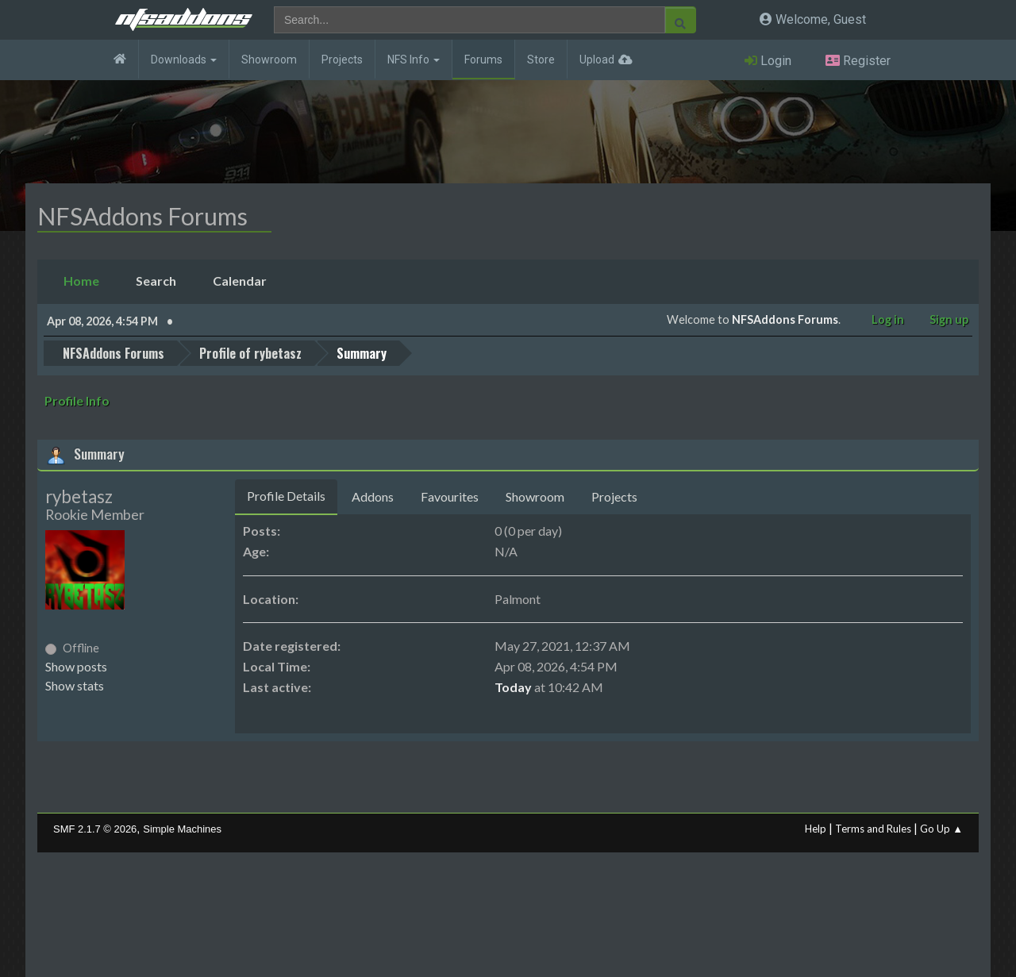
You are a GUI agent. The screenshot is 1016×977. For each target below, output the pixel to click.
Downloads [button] (184, 59)
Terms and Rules (873, 828)
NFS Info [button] (413, 59)
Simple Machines (182, 829)
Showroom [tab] (535, 496)
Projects (342, 59)
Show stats (74, 685)
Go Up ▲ (941, 828)
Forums (483, 59)
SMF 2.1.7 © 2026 (95, 829)
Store (541, 59)
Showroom (269, 59)
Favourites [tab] (450, 496)
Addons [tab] (373, 496)
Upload (596, 59)
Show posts (76, 666)
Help (815, 828)
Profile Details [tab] (286, 495)
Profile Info (77, 400)
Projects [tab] (614, 496)
